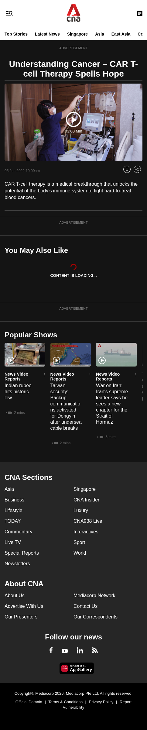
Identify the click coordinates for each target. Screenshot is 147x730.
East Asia (121, 34)
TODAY (13, 521)
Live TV (13, 542)
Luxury (81, 510)
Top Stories (16, 34)
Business (14, 499)
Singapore (77, 34)
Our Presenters (21, 616)
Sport (79, 542)
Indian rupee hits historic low (18, 391)
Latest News (47, 34)
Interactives (86, 531)
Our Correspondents (96, 616)
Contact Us (85, 606)
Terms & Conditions (65, 702)
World (80, 553)
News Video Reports (16, 376)
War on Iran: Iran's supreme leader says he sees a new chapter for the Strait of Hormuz (112, 404)
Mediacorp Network (94, 595)
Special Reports (22, 553)
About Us (15, 595)
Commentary (18, 531)
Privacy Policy (101, 702)
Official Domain (28, 702)
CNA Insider (86, 499)
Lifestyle (13, 510)
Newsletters (17, 563)
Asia (99, 34)
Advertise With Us (24, 606)
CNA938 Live (88, 521)
